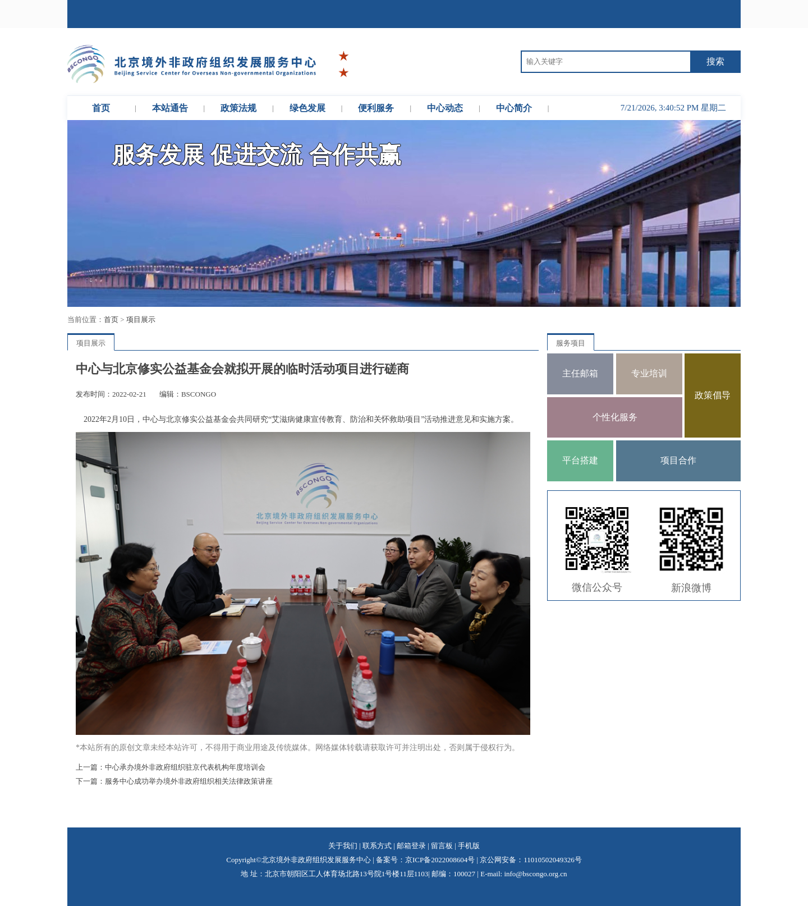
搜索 (715, 61)
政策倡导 (713, 395)
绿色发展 (307, 108)
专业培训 (649, 373)
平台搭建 (580, 460)
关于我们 (342, 845)
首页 (101, 108)
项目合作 (678, 460)
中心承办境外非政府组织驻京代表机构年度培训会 (185, 767)
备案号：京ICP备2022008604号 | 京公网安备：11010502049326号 (479, 860)
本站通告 (170, 108)
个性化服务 (615, 417)
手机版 (469, 845)
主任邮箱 (580, 373)
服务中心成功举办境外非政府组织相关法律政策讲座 (189, 781)
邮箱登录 (411, 845)
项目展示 (140, 319)
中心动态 (445, 108)
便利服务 (376, 108)
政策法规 (238, 108)
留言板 (442, 845)
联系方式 (377, 845)
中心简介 (514, 108)
